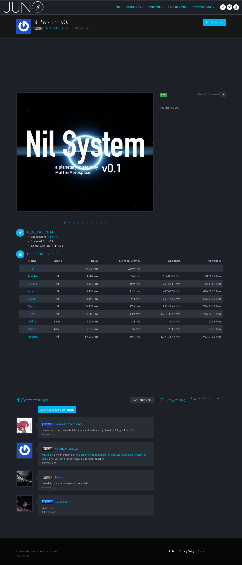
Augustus (32, 336)
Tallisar (59, 477)
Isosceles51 (62, 501)
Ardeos (32, 291)
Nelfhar (32, 321)
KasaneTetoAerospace (69, 424)
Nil (32, 268)
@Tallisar (47, 454)
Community (133, 7)
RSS (163, 94)
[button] (64, 223)
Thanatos (32, 276)
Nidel (32, 314)
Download (214, 22)
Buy (118, 7)
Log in (195, 398)
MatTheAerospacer (58, 28)
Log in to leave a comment (57, 409)
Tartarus (32, 283)
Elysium (32, 306)
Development (176, 7)
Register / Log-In (203, 7)
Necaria (32, 329)
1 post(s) (53, 237)
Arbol (32, 299)
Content (154, 7)
